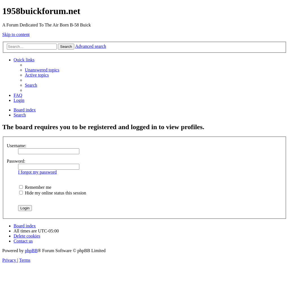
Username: (16, 145)
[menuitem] (42, 70)
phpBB (31, 250)
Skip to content (16, 34)
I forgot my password (37, 172)
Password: (16, 161)
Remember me (35, 187)
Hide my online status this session (52, 193)
